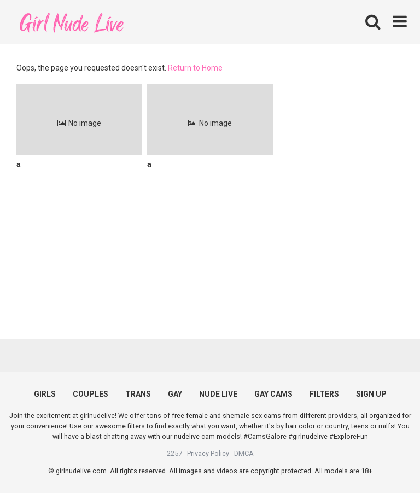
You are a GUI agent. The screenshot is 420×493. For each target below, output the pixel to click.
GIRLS (45, 394)
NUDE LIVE (218, 394)
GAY (175, 394)
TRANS (138, 394)
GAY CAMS (273, 394)
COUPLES (90, 394)
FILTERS (324, 394)
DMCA (244, 453)
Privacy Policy (208, 453)
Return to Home (195, 67)
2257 (174, 453)
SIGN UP (371, 394)
